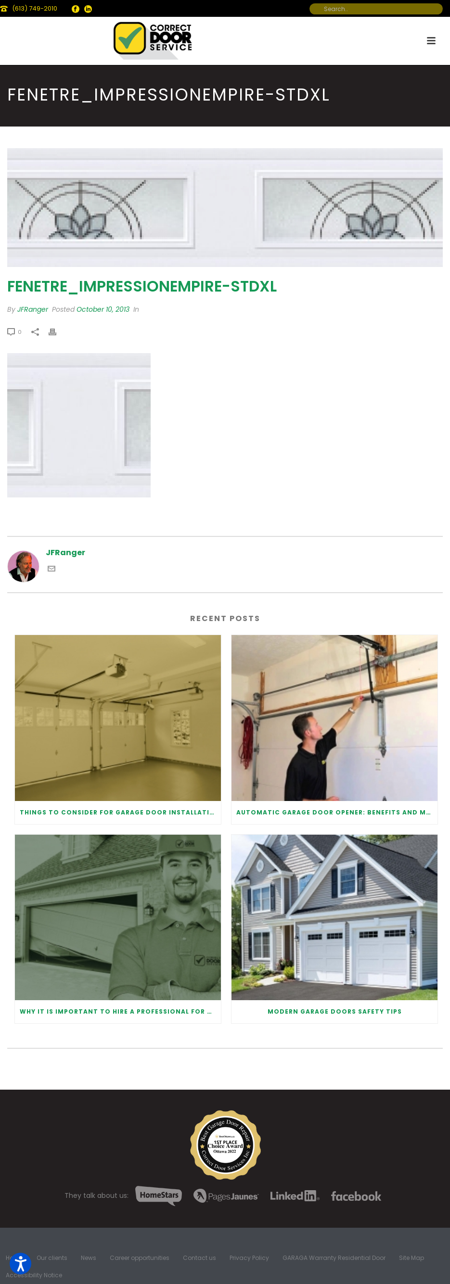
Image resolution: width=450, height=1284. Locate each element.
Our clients (52, 1258)
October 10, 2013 (103, 309)
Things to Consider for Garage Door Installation (120, 812)
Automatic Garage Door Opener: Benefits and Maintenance (336, 812)
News (88, 1258)
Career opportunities (139, 1258)
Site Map (411, 1258)
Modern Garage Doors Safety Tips (335, 1011)
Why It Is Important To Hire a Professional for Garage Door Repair (120, 1011)
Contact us (199, 1258)
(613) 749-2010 (34, 8)
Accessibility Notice (34, 1275)
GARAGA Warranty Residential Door (334, 1258)
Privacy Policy (249, 1258)
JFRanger (32, 309)
